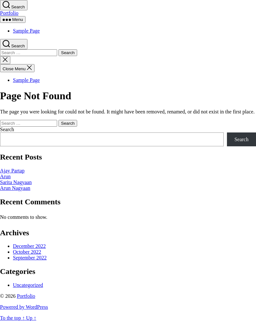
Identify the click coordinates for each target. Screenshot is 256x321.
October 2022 (27, 252)
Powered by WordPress (24, 307)
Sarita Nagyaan (16, 182)
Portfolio (9, 13)
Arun (5, 176)
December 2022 (29, 246)
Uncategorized (28, 285)
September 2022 (29, 257)
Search (7, 129)
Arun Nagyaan (15, 188)
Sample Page (26, 31)
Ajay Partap (12, 170)
